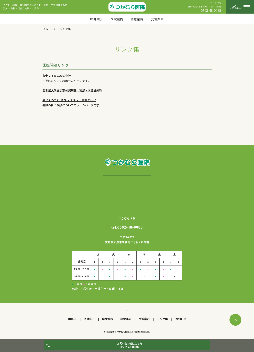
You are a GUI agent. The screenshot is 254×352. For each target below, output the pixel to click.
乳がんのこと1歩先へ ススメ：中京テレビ (69, 100)
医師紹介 (96, 19)
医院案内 (117, 19)
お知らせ (180, 319)
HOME (46, 28)
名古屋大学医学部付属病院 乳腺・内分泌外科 (72, 90)
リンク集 (162, 319)
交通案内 (157, 19)
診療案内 (137, 19)
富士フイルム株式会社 (56, 75)
